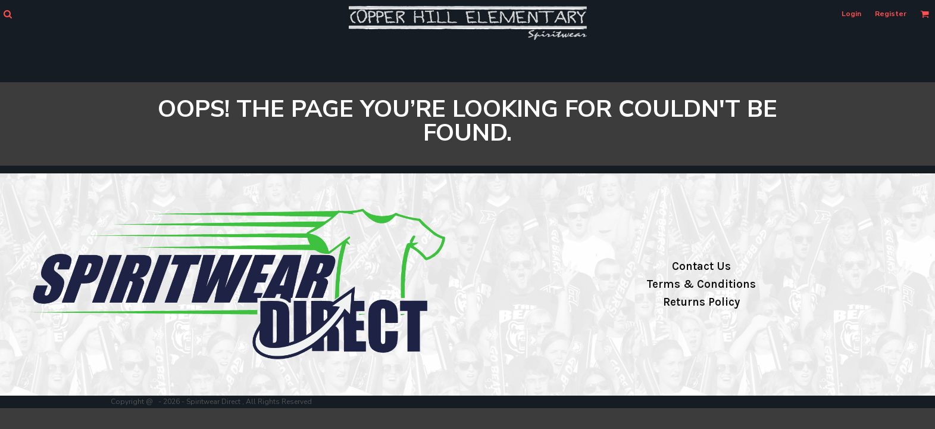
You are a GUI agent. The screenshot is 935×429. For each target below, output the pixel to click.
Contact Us (701, 266)
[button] (7, 14)
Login (851, 13)
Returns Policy (701, 302)
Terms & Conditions (701, 284)
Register (890, 13)
